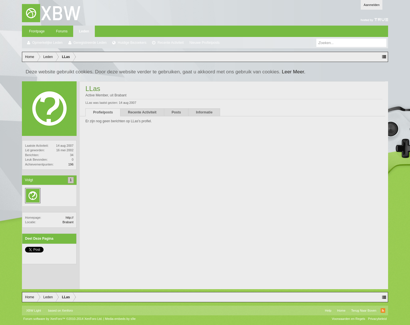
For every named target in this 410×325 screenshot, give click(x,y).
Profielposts (103, 112)
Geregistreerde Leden (90, 43)
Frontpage (37, 31)
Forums (62, 31)
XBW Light (33, 310)
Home (341, 310)
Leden (84, 31)
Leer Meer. (294, 71)
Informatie (204, 112)
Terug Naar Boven (363, 310)
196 (70, 164)
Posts (176, 112)
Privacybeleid (377, 318)
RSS (383, 310)
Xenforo (67, 310)
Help (328, 310)
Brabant (67, 222)
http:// (69, 217)
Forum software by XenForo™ (62, 318)
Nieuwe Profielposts (204, 43)
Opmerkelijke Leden (47, 43)
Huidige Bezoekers (132, 43)
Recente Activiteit (170, 43)
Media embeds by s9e (120, 318)
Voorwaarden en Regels (348, 318)
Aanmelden (372, 5)
